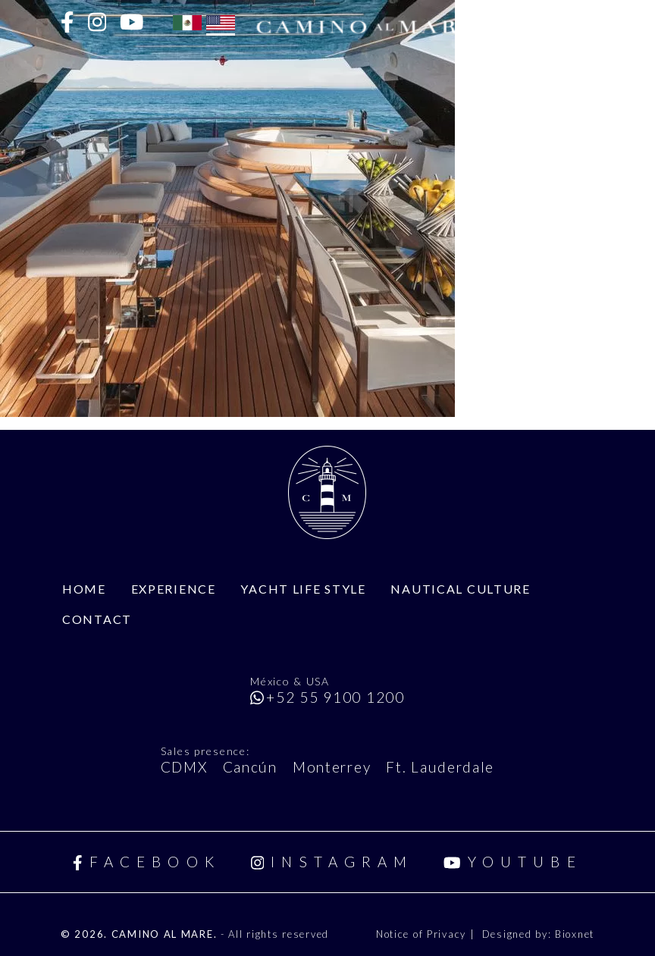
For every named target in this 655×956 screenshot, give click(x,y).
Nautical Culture (460, 588)
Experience (173, 588)
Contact (97, 619)
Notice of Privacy (423, 934)
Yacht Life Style (302, 588)
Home (84, 588)
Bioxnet (574, 934)
